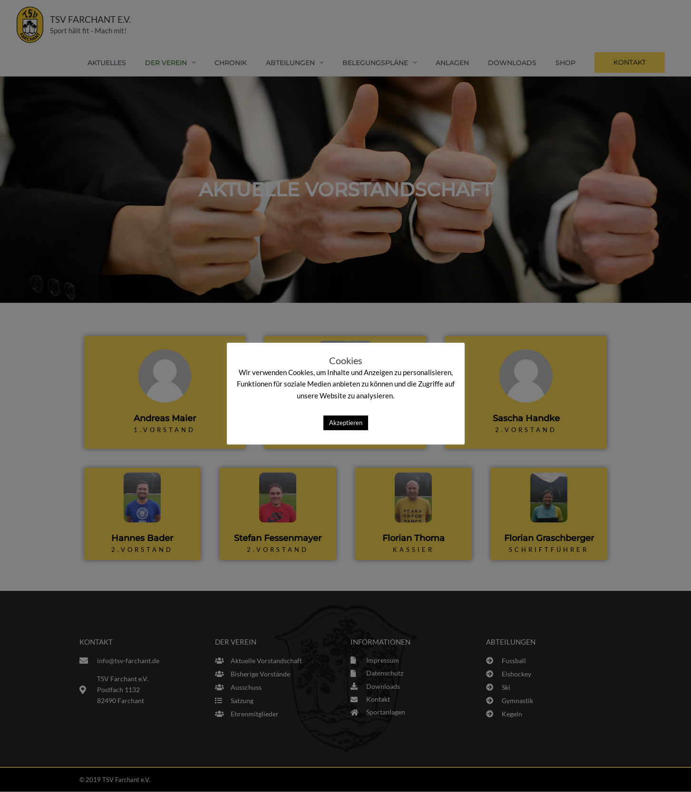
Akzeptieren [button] (345, 422)
